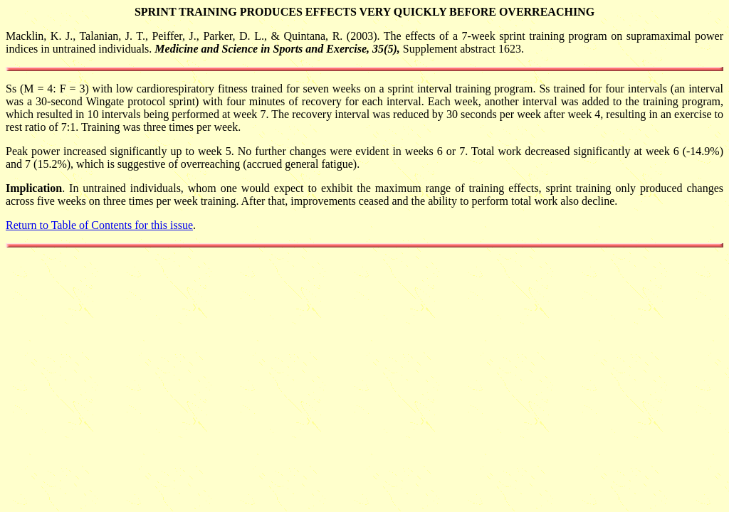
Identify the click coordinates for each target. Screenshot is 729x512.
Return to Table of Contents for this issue (99, 225)
